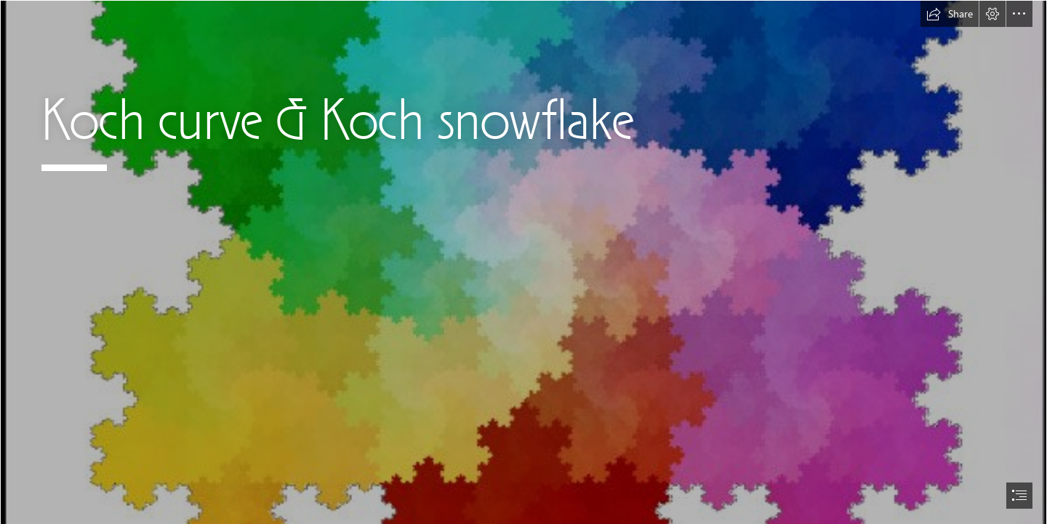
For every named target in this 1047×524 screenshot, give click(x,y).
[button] (949, 14)
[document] (523, 262)
